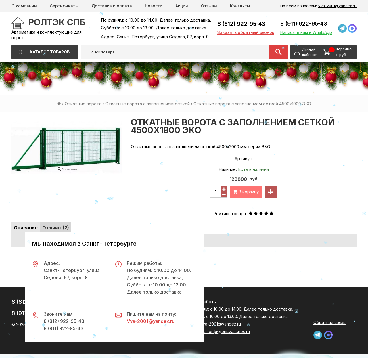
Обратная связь (329, 322)
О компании (24, 5)
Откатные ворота (83, 103)
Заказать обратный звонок (245, 32)
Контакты (240, 5)
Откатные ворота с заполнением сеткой (147, 103)
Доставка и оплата (111, 5)
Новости (153, 5)
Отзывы (209, 5)
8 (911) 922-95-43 (303, 23)
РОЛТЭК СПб (56, 22)
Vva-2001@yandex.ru (337, 5)
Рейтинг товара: (230, 213)
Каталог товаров (50, 51)
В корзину (246, 191)
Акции (181, 5)
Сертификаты (64, 5)
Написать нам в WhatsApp (306, 32)
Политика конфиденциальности (218, 331)
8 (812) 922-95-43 (241, 24)
